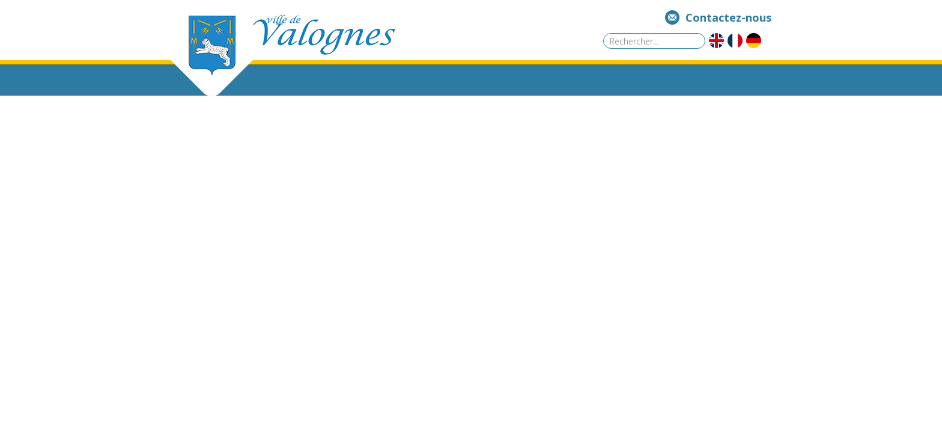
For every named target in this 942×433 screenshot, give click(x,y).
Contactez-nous (728, 17)
